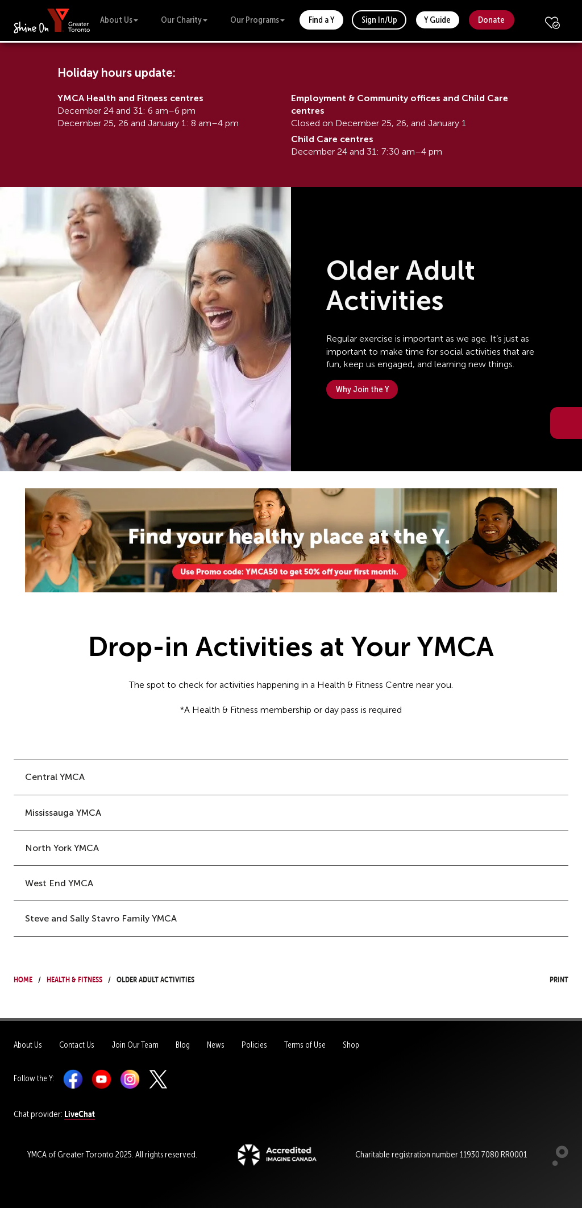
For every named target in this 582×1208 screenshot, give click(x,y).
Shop (351, 1044)
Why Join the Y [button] (362, 389)
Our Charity (184, 19)
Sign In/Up (379, 19)
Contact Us (76, 1044)
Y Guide (437, 19)
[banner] (52, 20)
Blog (183, 1044)
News (216, 1044)
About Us (119, 19)
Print (548, 978)
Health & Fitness (74, 978)
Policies (254, 1044)
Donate (491, 19)
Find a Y (321, 19)
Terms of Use (305, 1044)
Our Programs (257, 19)
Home (23, 978)
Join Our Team (135, 1044)
